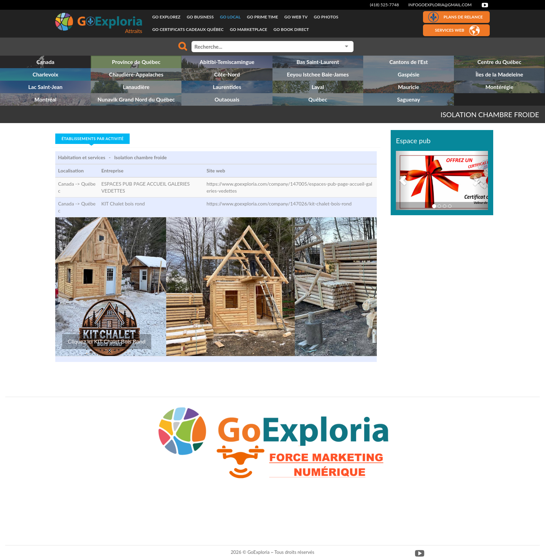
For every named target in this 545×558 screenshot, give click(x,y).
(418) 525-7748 (384, 4)
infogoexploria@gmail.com (440, 4)
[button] (403, 180)
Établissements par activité (92, 138)
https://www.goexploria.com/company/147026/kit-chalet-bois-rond (278, 204)
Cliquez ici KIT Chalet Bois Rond (107, 341)
